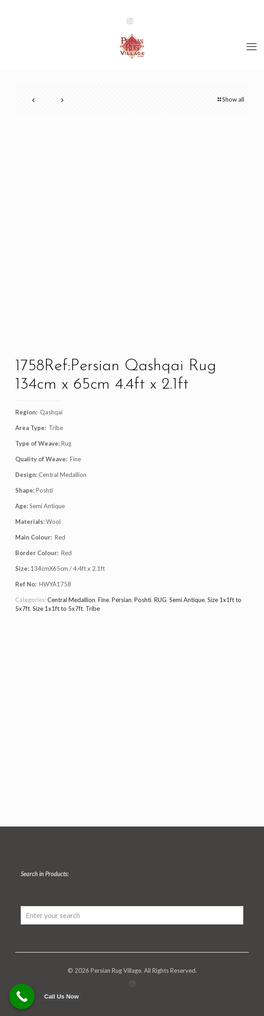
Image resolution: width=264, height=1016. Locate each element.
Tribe (93, 608)
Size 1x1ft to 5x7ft (58, 608)
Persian (122, 599)
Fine (103, 599)
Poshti (142, 599)
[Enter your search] (132, 915)
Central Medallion (71, 599)
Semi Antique (187, 599)
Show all (230, 99)
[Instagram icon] (129, 21)
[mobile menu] (251, 46)
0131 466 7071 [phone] (81, 7)
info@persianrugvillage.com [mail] (176, 7)
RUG (160, 599)
